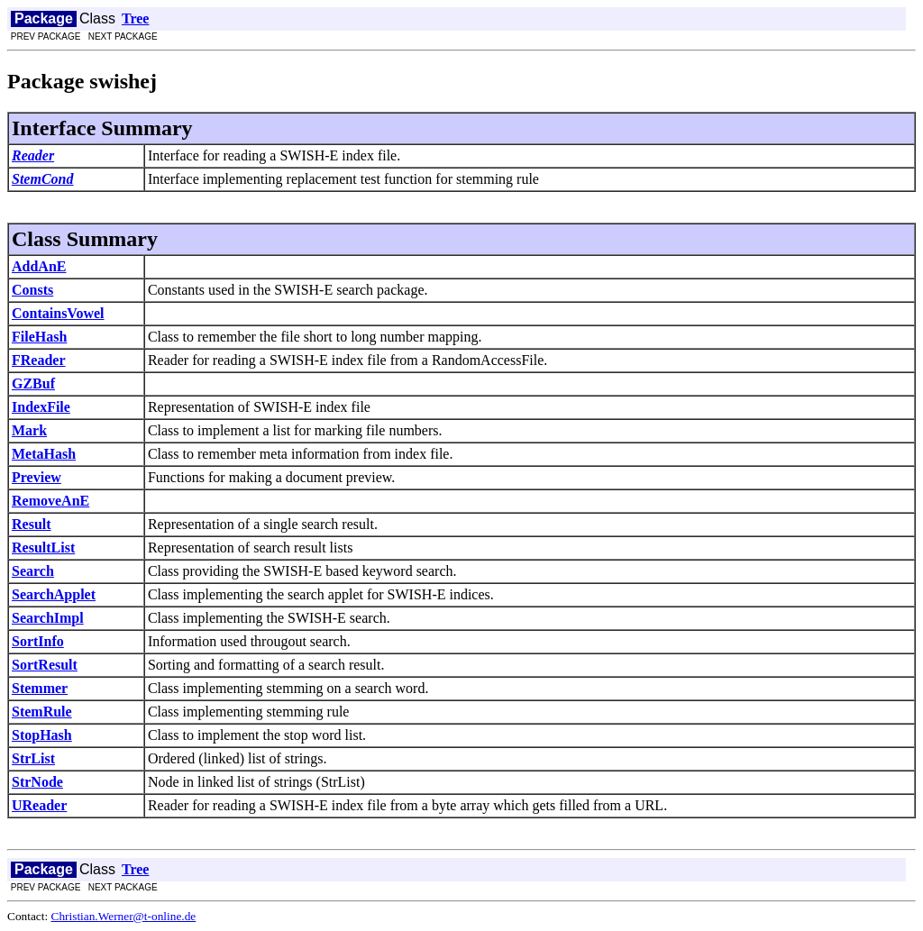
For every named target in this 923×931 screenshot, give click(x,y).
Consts (32, 289)
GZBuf (33, 383)
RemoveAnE (50, 500)
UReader (39, 805)
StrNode (37, 782)
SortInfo (38, 641)
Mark (29, 430)
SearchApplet (54, 594)
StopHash (42, 735)
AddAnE (39, 266)
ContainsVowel (58, 313)
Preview (36, 477)
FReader (39, 360)
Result (31, 524)
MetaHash (44, 453)
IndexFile (41, 407)
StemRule (42, 711)
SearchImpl (48, 617)
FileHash (39, 336)
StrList (33, 758)
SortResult (45, 664)
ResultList (43, 547)
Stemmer (40, 688)
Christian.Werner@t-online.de (123, 916)
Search (33, 571)
